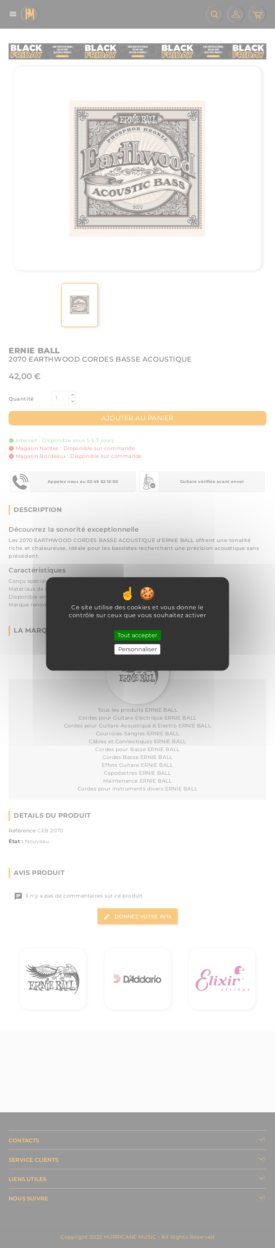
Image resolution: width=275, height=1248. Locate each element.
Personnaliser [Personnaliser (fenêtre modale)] (137, 649)
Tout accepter (137, 635)
